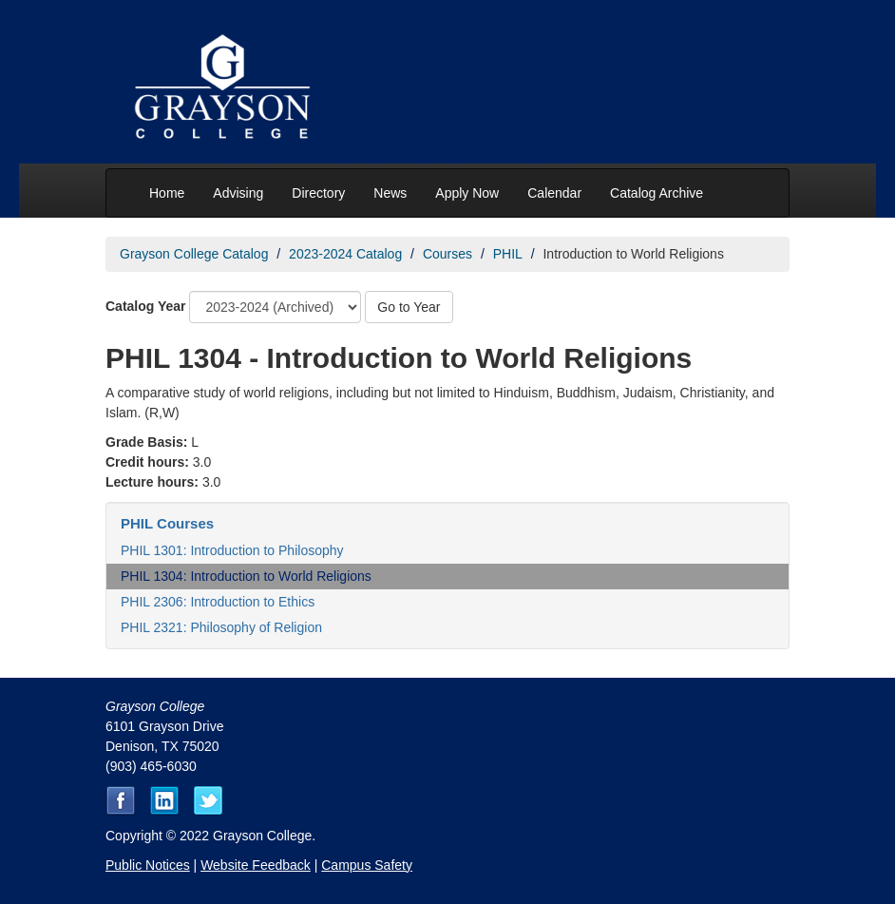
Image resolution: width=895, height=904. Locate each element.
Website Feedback (255, 865)
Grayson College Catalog (194, 253)
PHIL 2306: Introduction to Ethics (217, 601)
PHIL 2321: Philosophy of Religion (221, 627)
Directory (318, 193)
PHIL (508, 253)
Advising (238, 193)
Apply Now (467, 193)
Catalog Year (145, 306)
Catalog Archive (656, 193)
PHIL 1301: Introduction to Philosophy (232, 550)
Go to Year (408, 307)
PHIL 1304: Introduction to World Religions (246, 576)
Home (166, 193)
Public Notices (147, 865)
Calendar (554, 193)
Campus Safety (366, 865)
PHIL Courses (167, 523)
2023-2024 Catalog (345, 253)
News (390, 193)
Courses (447, 253)
